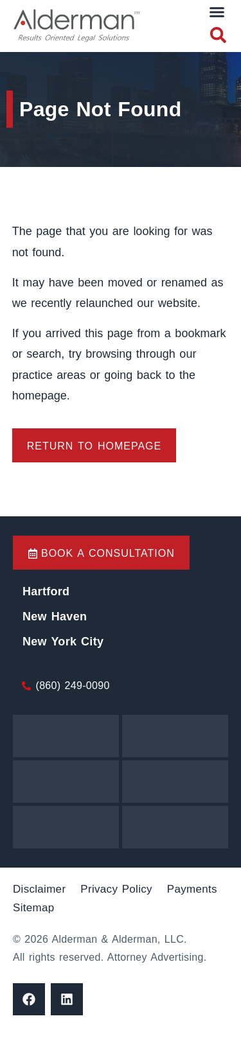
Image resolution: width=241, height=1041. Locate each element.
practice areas (51, 375)
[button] (217, 12)
